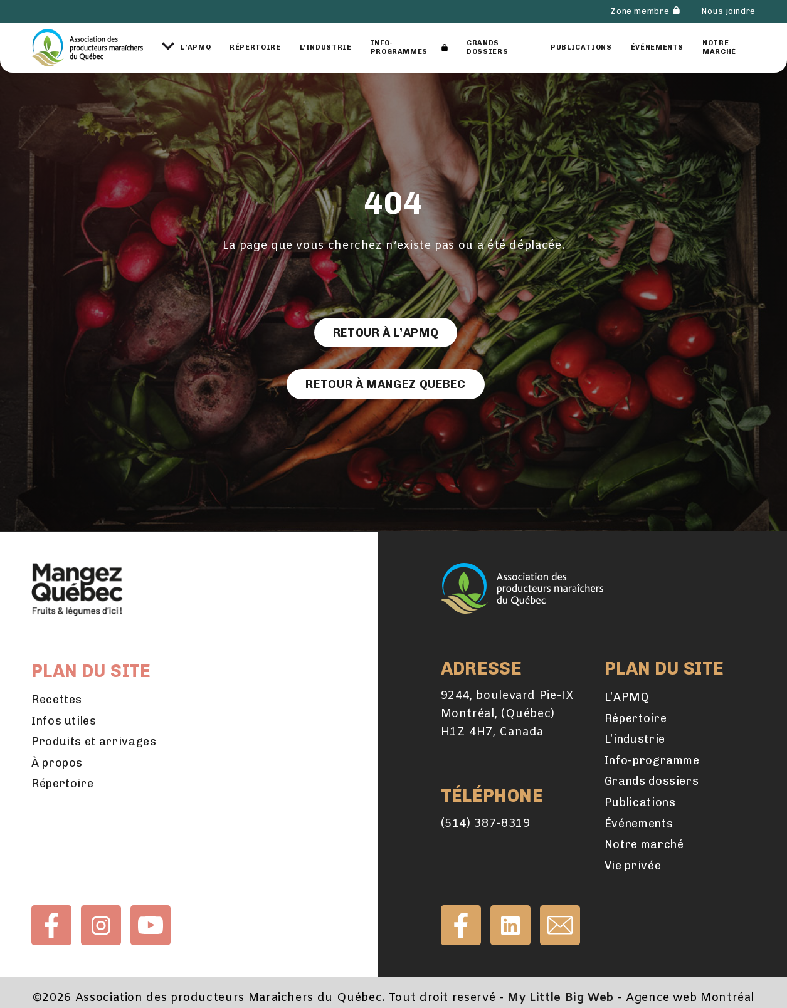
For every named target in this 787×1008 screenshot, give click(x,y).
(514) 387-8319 (486, 823)
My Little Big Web (560, 997)
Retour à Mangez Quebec (385, 384)
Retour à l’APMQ (386, 333)
